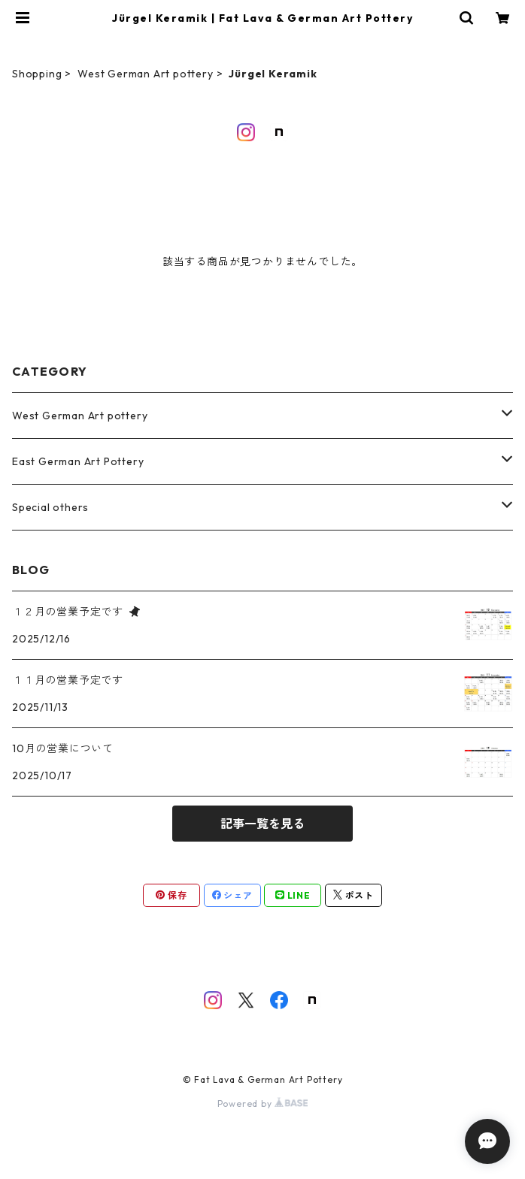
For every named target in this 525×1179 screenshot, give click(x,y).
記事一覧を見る (262, 823)
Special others (50, 507)
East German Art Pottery (78, 461)
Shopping (37, 73)
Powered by (262, 1103)
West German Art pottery (145, 73)
